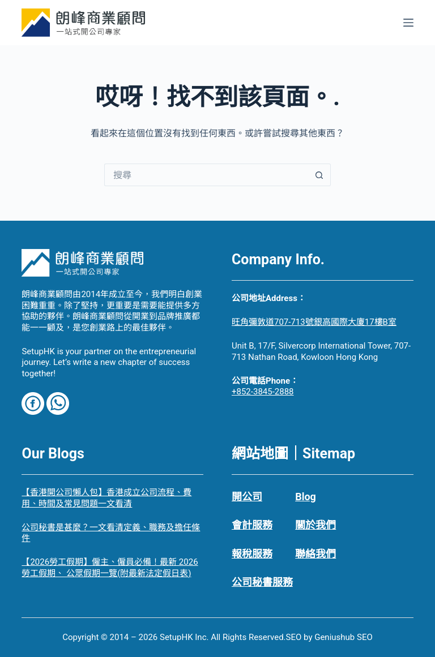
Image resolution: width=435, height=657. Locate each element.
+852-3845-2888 (263, 392)
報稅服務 (252, 554)
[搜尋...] (206, 175)
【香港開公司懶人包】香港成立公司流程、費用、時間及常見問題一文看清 (106, 498)
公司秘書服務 (262, 582)
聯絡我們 (315, 554)
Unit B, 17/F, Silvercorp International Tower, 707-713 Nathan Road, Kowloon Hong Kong (321, 351)
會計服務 (252, 525)
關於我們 (315, 525)
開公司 (247, 497)
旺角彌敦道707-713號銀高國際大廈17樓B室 (314, 322)
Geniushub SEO (343, 637)
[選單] (408, 23)
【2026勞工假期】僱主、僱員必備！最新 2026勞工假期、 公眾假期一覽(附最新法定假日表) (110, 567)
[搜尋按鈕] (319, 175)
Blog (305, 497)
